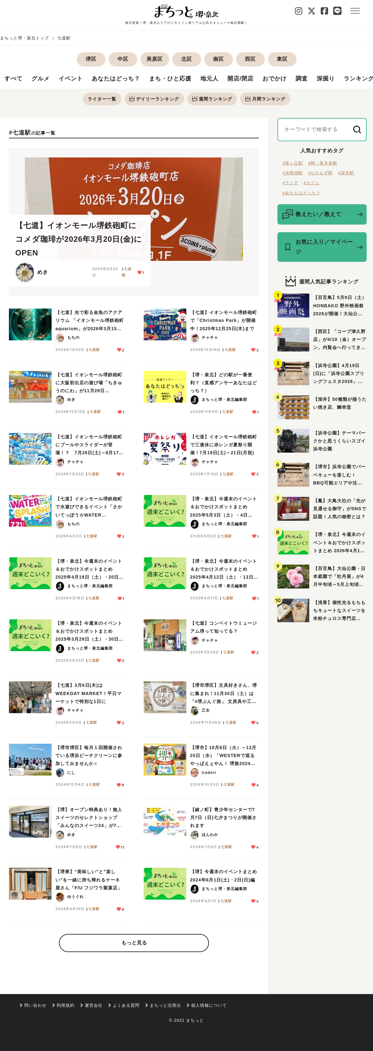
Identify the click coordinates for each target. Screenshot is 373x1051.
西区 (250, 59)
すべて (13, 79)
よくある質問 (126, 1005)
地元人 (209, 79)
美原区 (155, 59)
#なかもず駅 (320, 173)
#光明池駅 (293, 173)
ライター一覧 (101, 98)
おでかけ (274, 79)
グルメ (41, 79)
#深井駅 (346, 173)
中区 (123, 59)
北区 (186, 59)
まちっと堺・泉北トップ (24, 38)
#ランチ (290, 183)
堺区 (91, 59)
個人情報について (209, 1005)
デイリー (154, 98)
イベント (71, 79)
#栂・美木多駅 (322, 163)
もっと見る (134, 943)
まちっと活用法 (165, 1005)
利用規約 (66, 1005)
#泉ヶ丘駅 (293, 163)
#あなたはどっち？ (302, 193)
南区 (218, 59)
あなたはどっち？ (116, 79)
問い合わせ (35, 1005)
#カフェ (311, 183)
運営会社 (94, 1005)
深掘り (326, 79)
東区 (282, 59)
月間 (266, 98)
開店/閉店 (240, 79)
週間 (212, 98)
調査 (302, 79)
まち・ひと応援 (170, 79)
